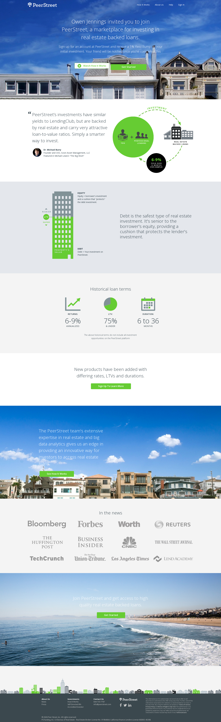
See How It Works (58, 472)
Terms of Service (184, 703)
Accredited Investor (76, 705)
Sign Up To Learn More (111, 386)
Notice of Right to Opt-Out (167, 705)
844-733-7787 (99, 700)
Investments (73, 698)
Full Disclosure (181, 711)
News (44, 700)
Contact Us (99, 698)
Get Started (129, 65)
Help (171, 4)
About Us (159, 4)
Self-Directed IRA (74, 703)
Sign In (181, 4)
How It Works (143, 4)
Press (44, 703)
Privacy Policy (150, 705)
